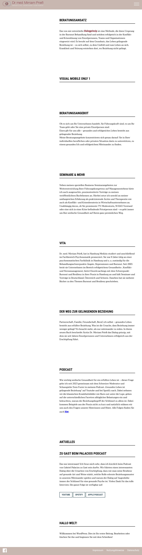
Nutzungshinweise (115, 550)
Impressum (98, 550)
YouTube (66, 494)
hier (67, 411)
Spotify (79, 494)
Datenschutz (133, 550)
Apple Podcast (95, 494)
